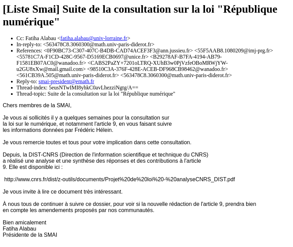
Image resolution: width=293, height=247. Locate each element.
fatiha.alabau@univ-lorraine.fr (94, 38)
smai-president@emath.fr (66, 81)
